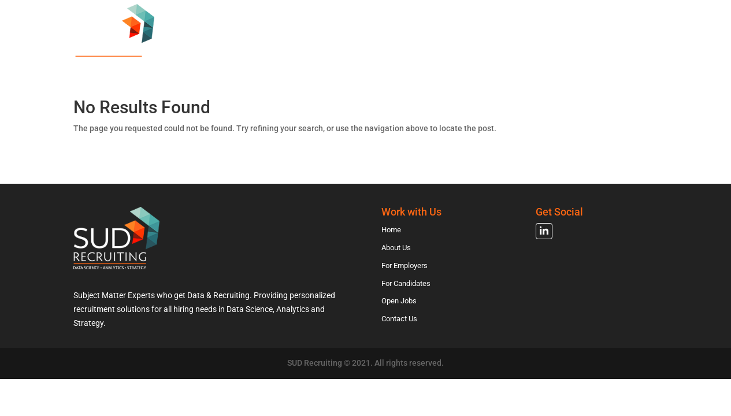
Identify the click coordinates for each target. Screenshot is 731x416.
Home (260, 54)
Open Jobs (556, 54)
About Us (314, 54)
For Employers (388, 54)
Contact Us (625, 54)
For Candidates (478, 54)
